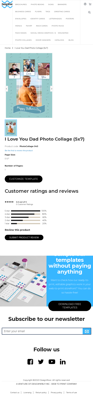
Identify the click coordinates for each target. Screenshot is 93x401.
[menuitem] (21, 4)
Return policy (41, 393)
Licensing (27, 393)
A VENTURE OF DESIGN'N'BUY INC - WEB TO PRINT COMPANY (46, 384)
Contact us (14, 393)
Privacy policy (56, 393)
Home (8, 48)
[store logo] (7, 4)
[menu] (46, 22)
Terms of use (71, 393)
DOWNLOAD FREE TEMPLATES (69, 306)
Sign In (85, 4)
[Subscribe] (87, 331)
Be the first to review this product (19, 150)
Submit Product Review (24, 237)
